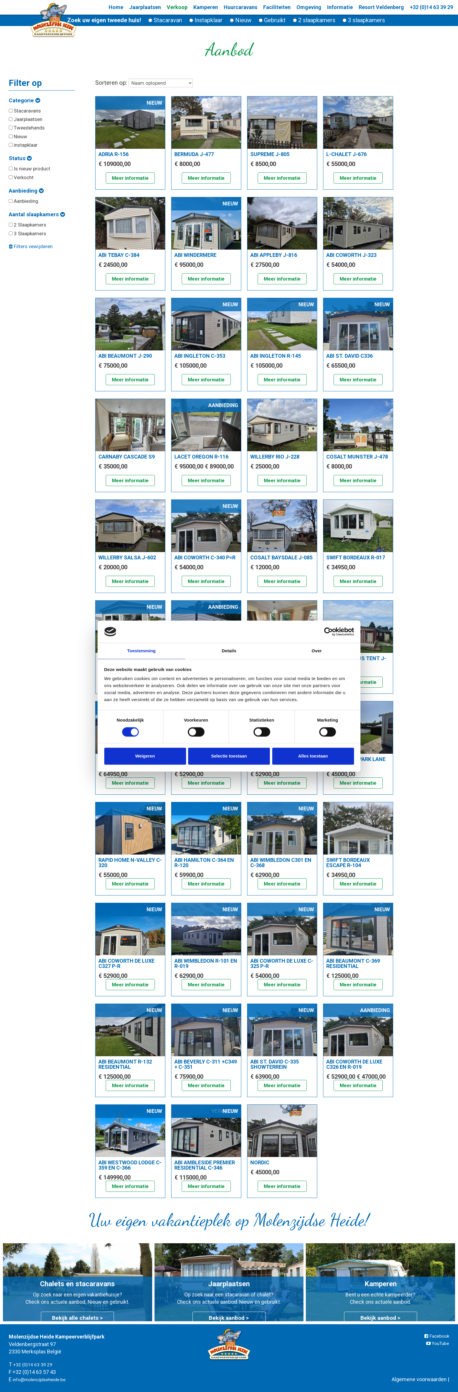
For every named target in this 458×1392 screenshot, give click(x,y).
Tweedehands (27, 128)
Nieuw (240, 20)
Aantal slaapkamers (37, 214)
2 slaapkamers (314, 20)
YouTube (435, 1344)
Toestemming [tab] (141, 650)
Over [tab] (317, 650)
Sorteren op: (144, 83)
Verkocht (21, 177)
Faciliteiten (268, 7)
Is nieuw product (29, 169)
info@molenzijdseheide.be (44, 1379)
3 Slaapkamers (27, 233)
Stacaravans (25, 111)
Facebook (435, 1337)
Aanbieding (26, 190)
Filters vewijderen (31, 246)
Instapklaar (206, 20)
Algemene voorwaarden (419, 1379)
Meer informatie (130, 179)
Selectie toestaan (229, 756)
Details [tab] (229, 650)
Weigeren (145, 756)
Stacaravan (165, 20)
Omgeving (299, 7)
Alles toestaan (313, 756)
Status (20, 158)
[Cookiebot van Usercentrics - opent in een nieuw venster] (328, 631)
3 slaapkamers (364, 20)
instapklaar (23, 145)
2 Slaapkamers (27, 225)
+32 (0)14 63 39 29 (425, 7)
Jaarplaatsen (25, 119)
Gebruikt (272, 20)
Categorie (24, 100)
